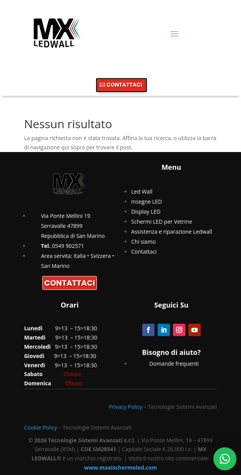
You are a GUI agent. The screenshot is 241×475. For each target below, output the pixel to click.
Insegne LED (146, 201)
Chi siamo (143, 241)
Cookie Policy (40, 427)
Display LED (145, 211)
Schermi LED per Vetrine (161, 221)
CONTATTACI (124, 85)
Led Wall (141, 191)
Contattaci (144, 251)
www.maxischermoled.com (120, 467)
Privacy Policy (125, 406)
